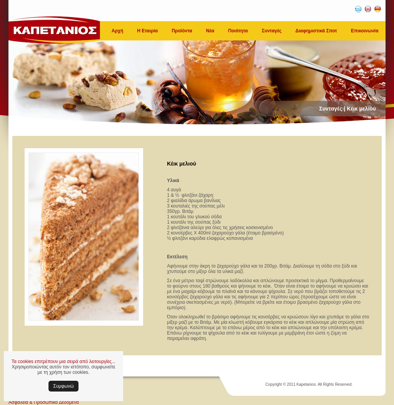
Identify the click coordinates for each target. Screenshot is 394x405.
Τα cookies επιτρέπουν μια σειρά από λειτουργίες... (63, 361)
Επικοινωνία (365, 30)
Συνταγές (272, 30)
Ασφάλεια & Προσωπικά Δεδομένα (43, 402)
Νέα (210, 30)
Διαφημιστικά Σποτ (316, 30)
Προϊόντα (182, 30)
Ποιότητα (238, 30)
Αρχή (117, 30)
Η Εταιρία (147, 30)
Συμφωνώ (63, 386)
